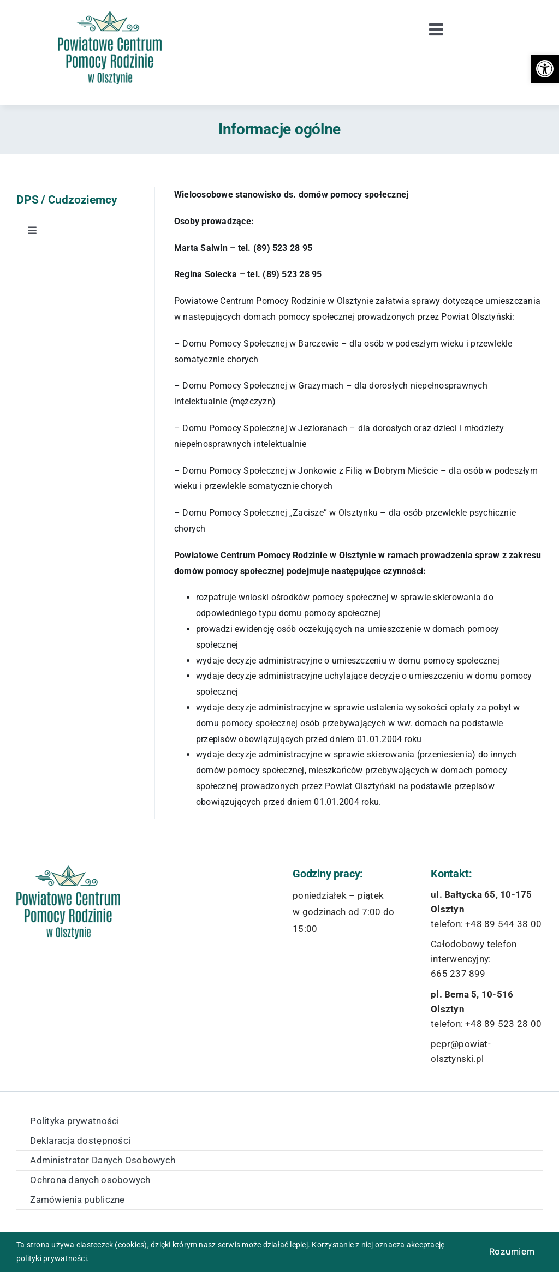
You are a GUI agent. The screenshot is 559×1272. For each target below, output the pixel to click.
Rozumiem (511, 1251)
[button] (545, 69)
